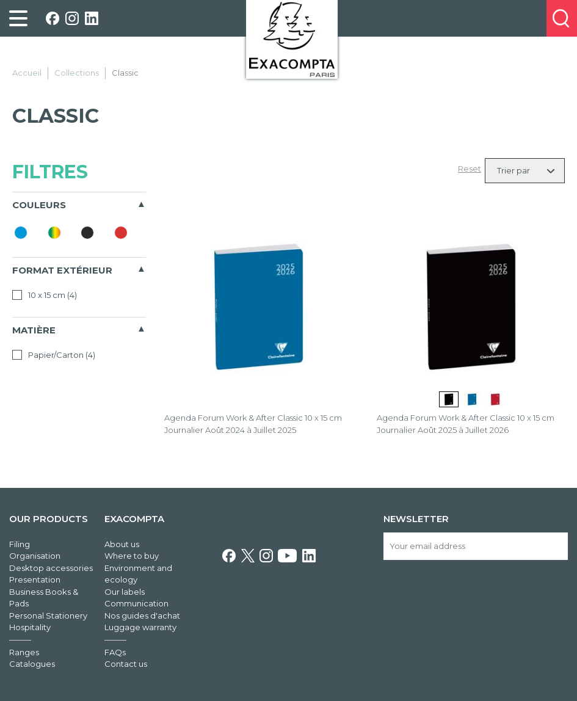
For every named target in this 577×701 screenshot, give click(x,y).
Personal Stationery (48, 615)
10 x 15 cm (44, 295)
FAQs (115, 652)
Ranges (24, 652)
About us (121, 544)
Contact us (125, 664)
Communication (136, 603)
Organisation (34, 556)
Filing (19, 544)
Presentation (34, 579)
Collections (76, 73)
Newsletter (416, 519)
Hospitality (30, 627)
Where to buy (131, 556)
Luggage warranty (140, 627)
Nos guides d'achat (142, 615)
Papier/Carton (53, 355)
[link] (18, 18)
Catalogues (32, 664)
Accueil (27, 73)
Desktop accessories (51, 568)
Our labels (124, 592)
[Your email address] (475, 546)
